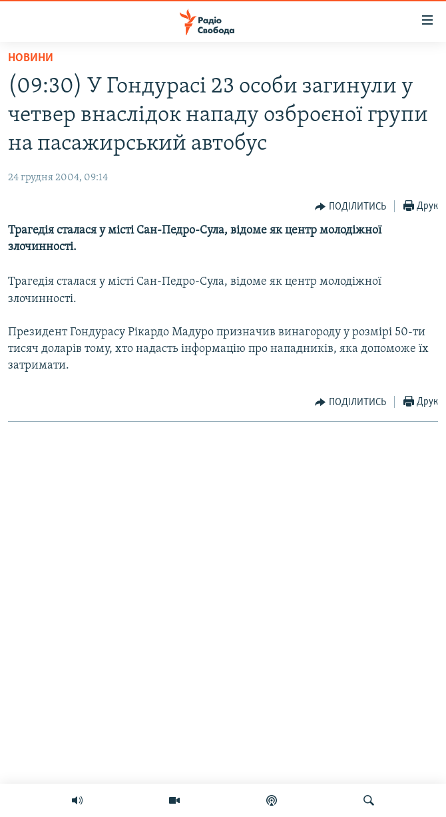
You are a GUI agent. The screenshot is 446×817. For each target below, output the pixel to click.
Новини (30, 58)
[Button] (350, 207)
